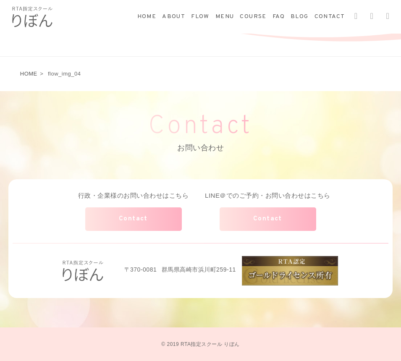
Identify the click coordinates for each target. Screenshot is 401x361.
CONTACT (330, 16)
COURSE (253, 16)
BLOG (300, 16)
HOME (147, 16)
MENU (224, 16)
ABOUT (173, 16)
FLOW (200, 16)
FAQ (279, 16)
